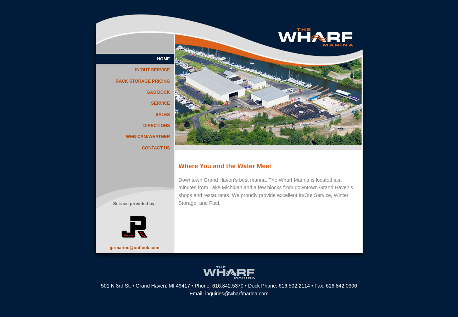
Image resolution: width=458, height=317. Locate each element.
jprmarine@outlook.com (134, 247)
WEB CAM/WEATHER (148, 136)
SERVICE (160, 103)
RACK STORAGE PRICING (143, 81)
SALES (163, 114)
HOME (163, 58)
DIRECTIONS (156, 125)
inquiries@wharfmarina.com (237, 293)
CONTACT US (156, 148)
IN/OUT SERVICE (152, 69)
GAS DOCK (158, 92)
